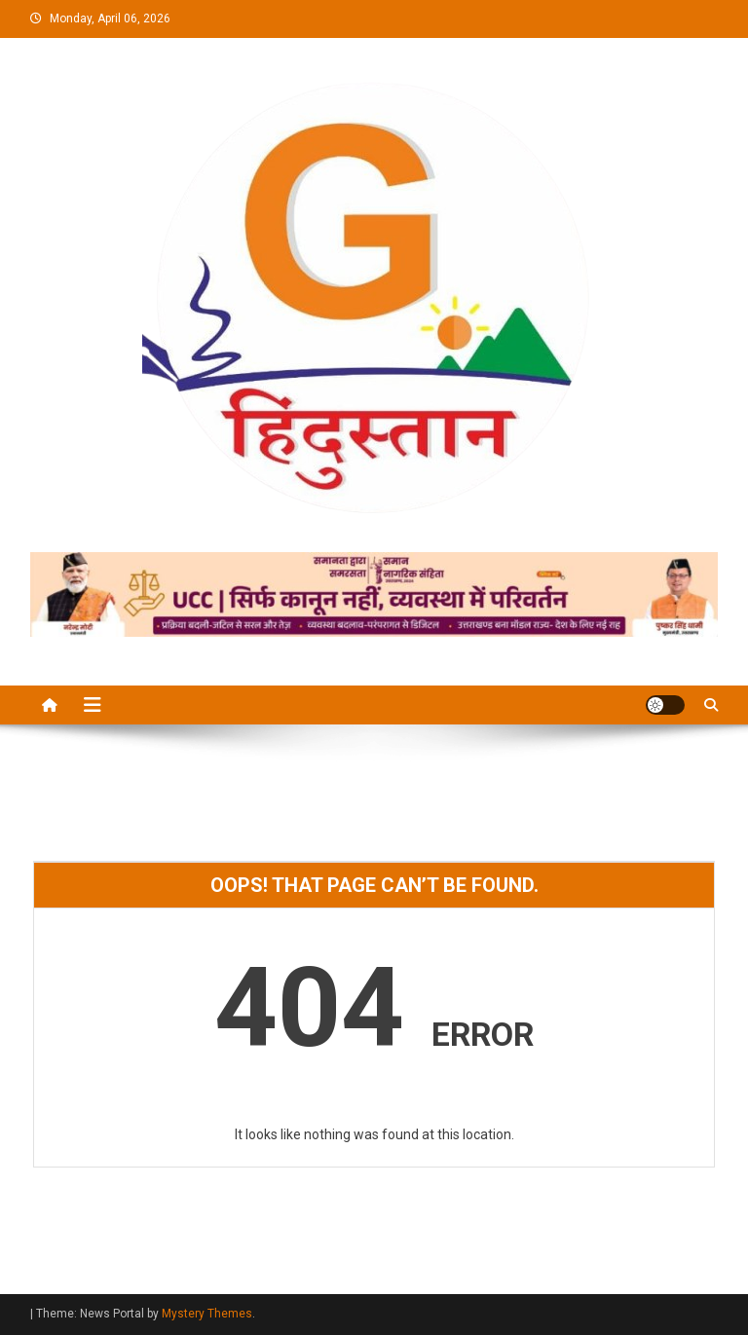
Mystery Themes (207, 1313)
